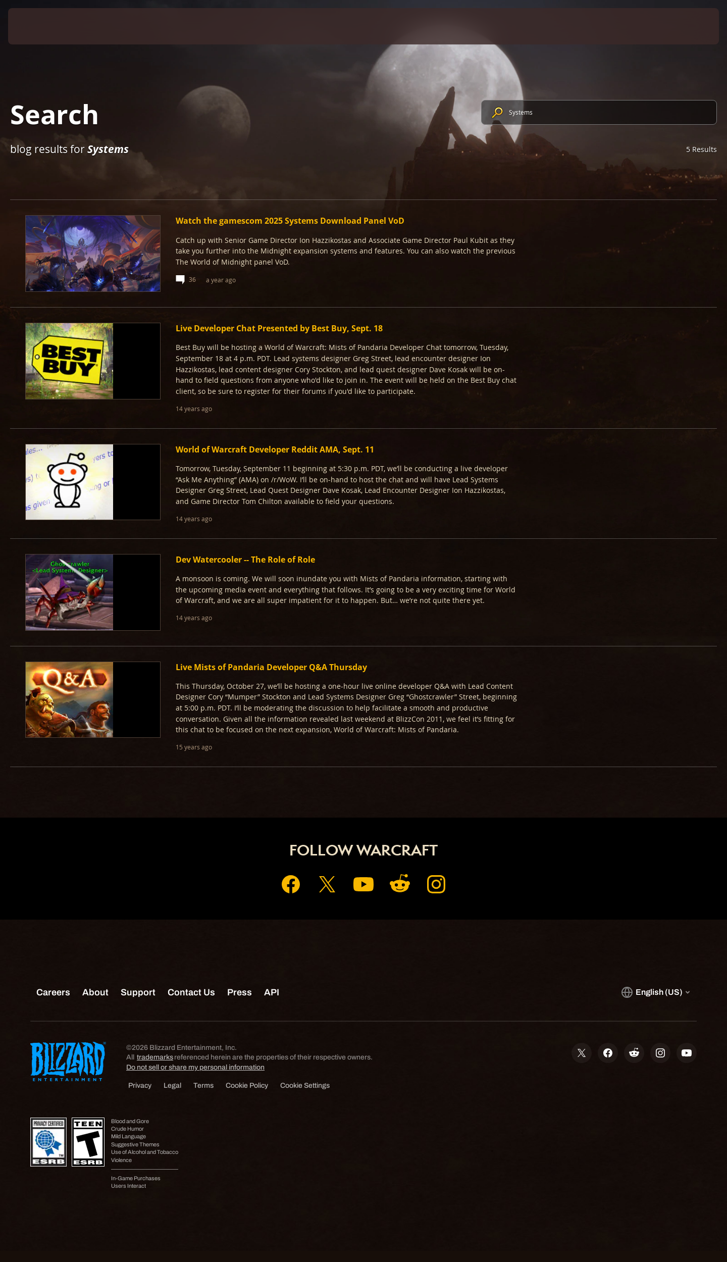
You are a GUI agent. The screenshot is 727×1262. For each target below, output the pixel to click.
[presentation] (45, 26)
